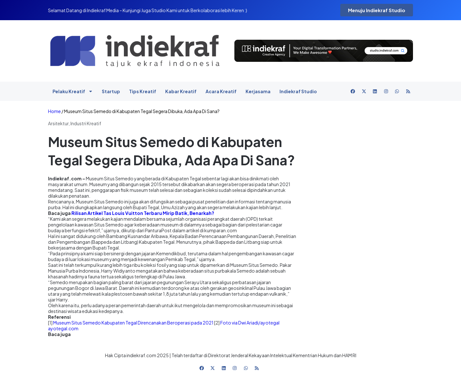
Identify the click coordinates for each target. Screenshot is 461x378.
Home (54, 111)
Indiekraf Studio (298, 91)
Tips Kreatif (142, 91)
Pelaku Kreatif (73, 91)
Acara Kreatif (221, 91)
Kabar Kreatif (181, 91)
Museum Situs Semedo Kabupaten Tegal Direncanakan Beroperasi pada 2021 (133, 322)
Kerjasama (258, 91)
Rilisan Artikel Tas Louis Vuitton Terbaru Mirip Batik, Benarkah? (142, 213)
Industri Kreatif (85, 123)
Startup (111, 91)
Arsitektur (58, 123)
